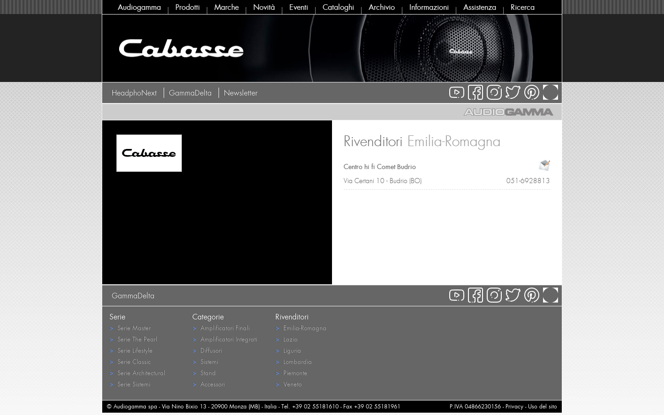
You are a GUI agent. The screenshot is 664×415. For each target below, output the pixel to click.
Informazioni (429, 7)
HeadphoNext (134, 93)
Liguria (288, 350)
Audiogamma (139, 7)
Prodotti (187, 7)
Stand (204, 372)
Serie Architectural (137, 372)
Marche (226, 7)
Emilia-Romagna (300, 327)
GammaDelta (190, 93)
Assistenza (479, 7)
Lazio (286, 338)
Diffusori (207, 350)
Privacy (514, 406)
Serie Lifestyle (130, 350)
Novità (264, 7)
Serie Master (130, 327)
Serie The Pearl (133, 338)
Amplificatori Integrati (224, 338)
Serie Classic (130, 361)
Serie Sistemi (129, 383)
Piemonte (291, 372)
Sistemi (205, 361)
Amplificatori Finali (220, 327)
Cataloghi (338, 7)
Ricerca (523, 7)
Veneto (288, 383)
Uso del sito (542, 406)
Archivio (382, 7)
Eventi (298, 7)
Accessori (208, 383)
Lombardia (293, 361)
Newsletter (240, 93)
